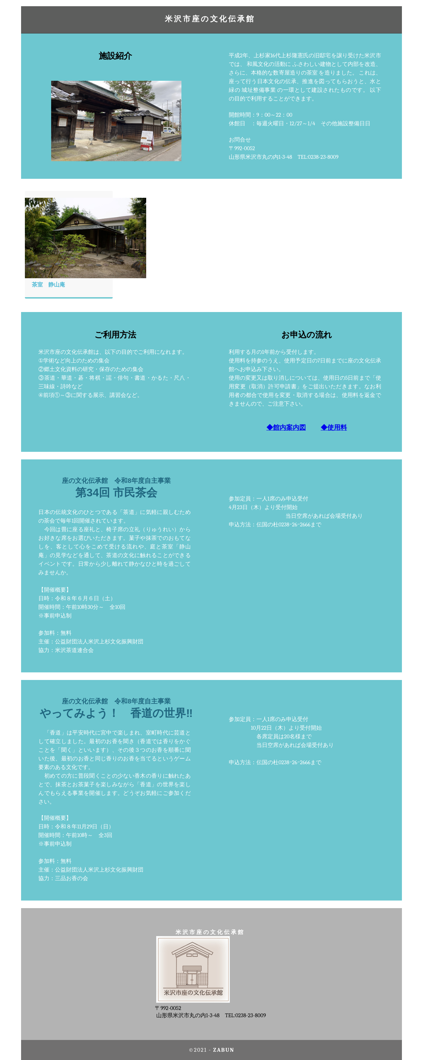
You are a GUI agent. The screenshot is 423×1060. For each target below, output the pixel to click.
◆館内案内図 (286, 427)
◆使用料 (334, 427)
